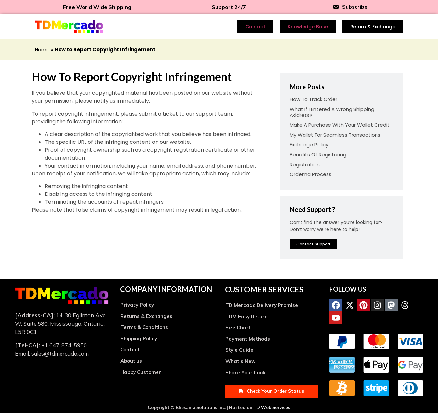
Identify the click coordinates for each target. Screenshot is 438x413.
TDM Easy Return (246, 316)
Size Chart (238, 327)
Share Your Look (245, 372)
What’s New (240, 361)
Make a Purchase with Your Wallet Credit (340, 124)
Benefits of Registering (318, 154)
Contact (130, 350)
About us (131, 361)
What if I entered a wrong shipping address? (332, 112)
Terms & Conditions (144, 327)
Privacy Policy (137, 305)
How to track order (313, 99)
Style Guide (239, 350)
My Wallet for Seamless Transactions (335, 134)
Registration (305, 164)
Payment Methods (247, 339)
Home (42, 49)
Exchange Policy (309, 144)
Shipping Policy (138, 338)
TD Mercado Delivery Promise (261, 305)
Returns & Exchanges (146, 316)
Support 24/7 (229, 7)
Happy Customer (140, 372)
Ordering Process (310, 174)
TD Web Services (271, 407)
